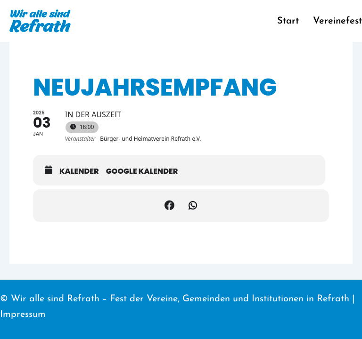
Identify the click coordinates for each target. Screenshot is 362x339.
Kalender (79, 171)
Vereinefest (337, 21)
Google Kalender (142, 171)
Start (288, 21)
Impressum (23, 314)
